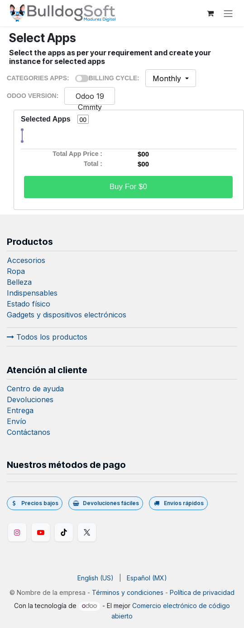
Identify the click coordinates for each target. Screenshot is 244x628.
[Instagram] (17, 532)
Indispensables (32, 292)
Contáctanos (28, 432)
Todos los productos (47, 336)
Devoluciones (30, 399)
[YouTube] (41, 532)
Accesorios (26, 260)
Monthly (168, 78)
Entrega (20, 410)
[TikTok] (64, 532)
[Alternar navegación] (228, 13)
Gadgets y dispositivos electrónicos (66, 314)
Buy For (128, 186)
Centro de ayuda (35, 388)
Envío (16, 421)
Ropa (16, 271)
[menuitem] (95, 578)
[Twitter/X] (87, 532)
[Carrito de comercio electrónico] (210, 13)
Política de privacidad (202, 592)
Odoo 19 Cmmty (90, 102)
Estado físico (28, 303)
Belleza (19, 282)
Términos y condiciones (127, 592)
